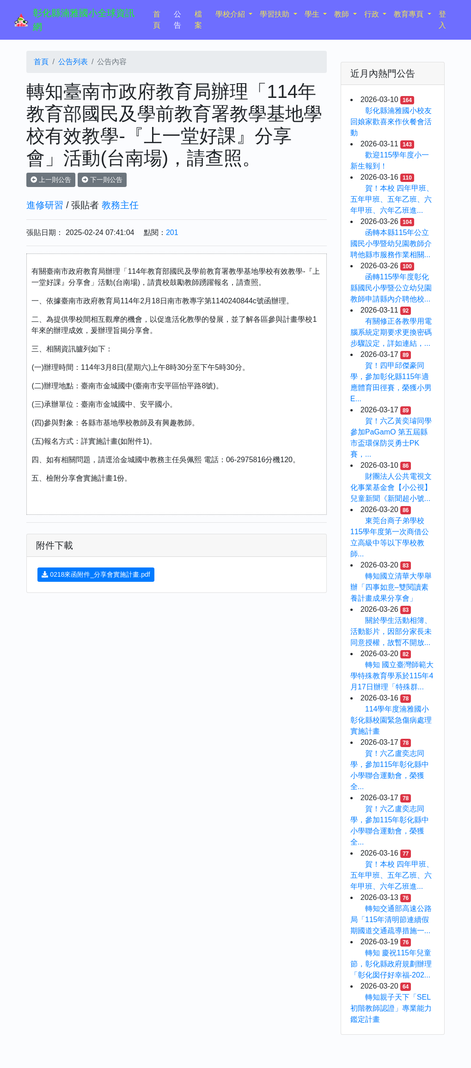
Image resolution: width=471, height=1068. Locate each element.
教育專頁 (409, 14)
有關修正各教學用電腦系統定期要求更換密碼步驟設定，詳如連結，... (391, 332)
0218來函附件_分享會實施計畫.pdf (96, 574)
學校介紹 (231, 14)
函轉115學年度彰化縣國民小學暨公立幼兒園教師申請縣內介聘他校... (391, 288)
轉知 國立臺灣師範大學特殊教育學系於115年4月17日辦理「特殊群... (392, 676)
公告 (177, 19)
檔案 (198, 19)
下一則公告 (102, 179)
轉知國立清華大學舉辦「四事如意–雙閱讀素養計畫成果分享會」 (391, 587)
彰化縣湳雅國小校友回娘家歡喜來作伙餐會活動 (391, 122)
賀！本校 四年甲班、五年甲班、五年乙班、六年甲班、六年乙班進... (392, 199)
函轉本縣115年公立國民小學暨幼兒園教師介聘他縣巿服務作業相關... (391, 244)
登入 (442, 19)
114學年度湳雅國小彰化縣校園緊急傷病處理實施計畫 (391, 720)
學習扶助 (275, 14)
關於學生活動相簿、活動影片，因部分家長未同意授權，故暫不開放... (391, 631)
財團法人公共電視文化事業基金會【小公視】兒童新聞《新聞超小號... (391, 487)
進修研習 (44, 205)
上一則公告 (51, 179)
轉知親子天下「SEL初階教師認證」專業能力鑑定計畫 (391, 1008)
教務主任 (120, 205)
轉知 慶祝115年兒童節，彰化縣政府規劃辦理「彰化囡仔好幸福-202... (391, 964)
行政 (372, 14)
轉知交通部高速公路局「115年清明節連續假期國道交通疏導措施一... (391, 920)
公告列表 (73, 62)
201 (172, 232)
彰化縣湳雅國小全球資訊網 (84, 20)
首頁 (161, 19)
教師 (342, 14)
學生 (313, 14)
